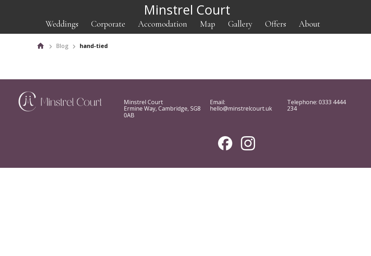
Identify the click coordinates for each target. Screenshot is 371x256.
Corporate (108, 24)
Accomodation (162, 24)
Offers (275, 24)
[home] (40, 46)
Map (207, 24)
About (309, 24)
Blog (62, 46)
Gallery (240, 24)
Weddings (62, 24)
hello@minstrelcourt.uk (241, 108)
